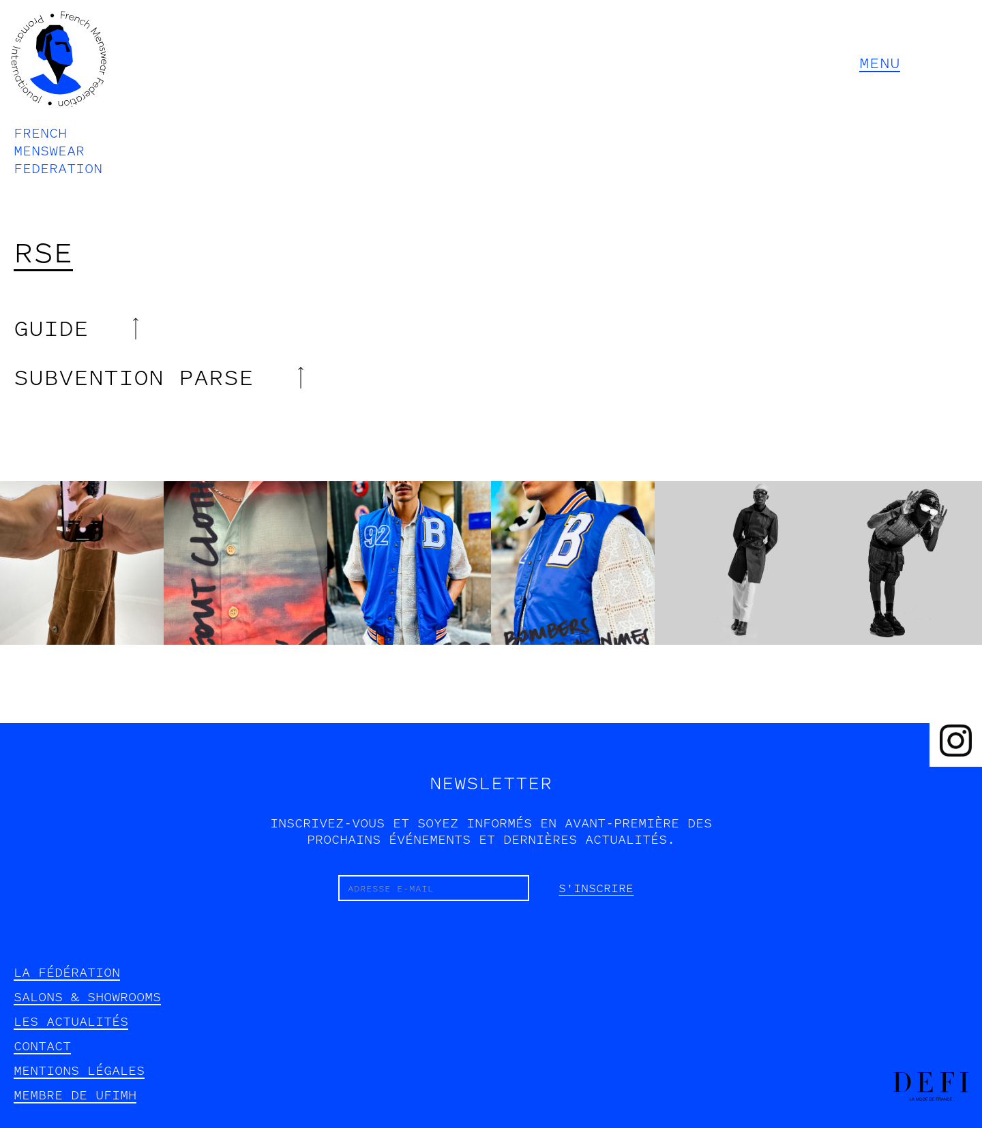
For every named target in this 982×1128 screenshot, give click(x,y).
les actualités (71, 1021)
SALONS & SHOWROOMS (87, 997)
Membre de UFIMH (75, 1095)
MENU (879, 63)
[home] (59, 92)
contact (42, 1046)
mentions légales (79, 1070)
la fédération (67, 972)
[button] (909, 64)
